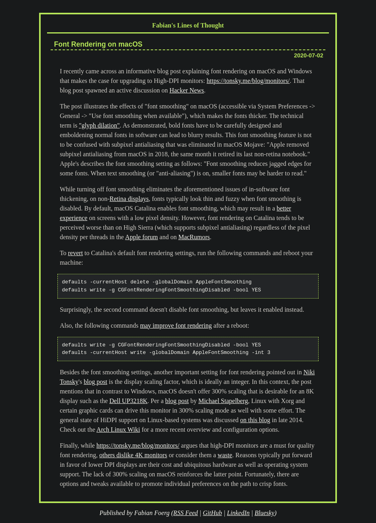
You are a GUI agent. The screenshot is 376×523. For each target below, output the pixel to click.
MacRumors (194, 237)
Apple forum (141, 237)
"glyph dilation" (99, 125)
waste (225, 455)
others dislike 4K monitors (133, 455)
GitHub (212, 512)
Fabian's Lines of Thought (188, 25)
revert (75, 253)
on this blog (255, 420)
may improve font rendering (176, 325)
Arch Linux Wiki (118, 429)
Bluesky (264, 512)
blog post (95, 381)
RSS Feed (185, 512)
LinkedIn (238, 512)
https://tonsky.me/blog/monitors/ (248, 80)
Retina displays (129, 198)
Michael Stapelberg (223, 400)
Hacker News (186, 90)
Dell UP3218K (128, 400)
